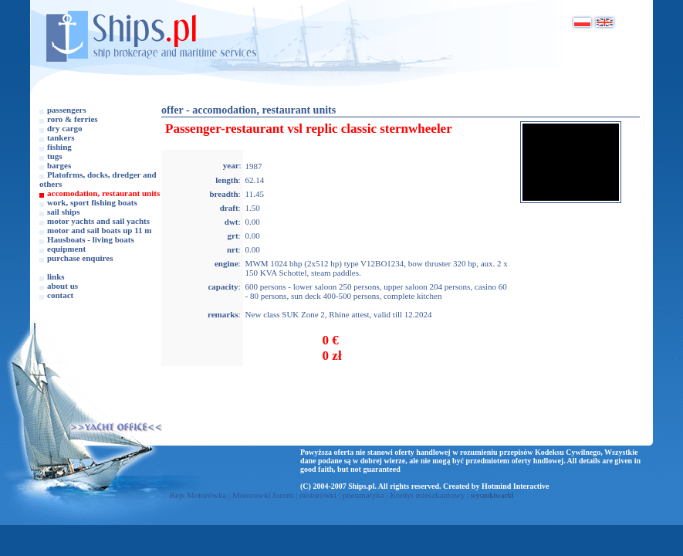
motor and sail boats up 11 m (99, 230)
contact (60, 295)
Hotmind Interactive (515, 486)
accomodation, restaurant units (103, 193)
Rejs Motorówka (198, 495)
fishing (59, 146)
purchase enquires (80, 258)
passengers (66, 109)
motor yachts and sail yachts (98, 220)
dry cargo (65, 128)
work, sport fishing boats (92, 202)
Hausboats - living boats (90, 239)
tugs (55, 156)
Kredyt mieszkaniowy (427, 495)
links (56, 276)
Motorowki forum (262, 495)
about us (62, 285)
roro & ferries (72, 119)
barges (59, 165)
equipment (66, 248)
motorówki (317, 495)
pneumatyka (363, 495)
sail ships (63, 211)
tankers (60, 137)
